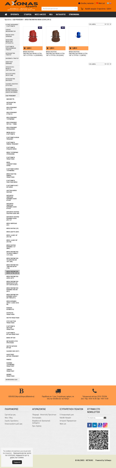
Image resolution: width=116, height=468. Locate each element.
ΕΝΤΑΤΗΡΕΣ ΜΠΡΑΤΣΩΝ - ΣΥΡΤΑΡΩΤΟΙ (9, 41)
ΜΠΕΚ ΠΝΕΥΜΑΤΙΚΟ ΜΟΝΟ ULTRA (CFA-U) (38, 20)
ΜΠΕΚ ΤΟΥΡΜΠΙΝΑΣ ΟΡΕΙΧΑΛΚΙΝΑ (12, 153)
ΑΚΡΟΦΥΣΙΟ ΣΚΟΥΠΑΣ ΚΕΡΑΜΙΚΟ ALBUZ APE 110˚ (12, 218)
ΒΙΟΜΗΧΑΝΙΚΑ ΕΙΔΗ (11, 379)
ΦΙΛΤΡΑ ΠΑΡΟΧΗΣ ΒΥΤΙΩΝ (11, 347)
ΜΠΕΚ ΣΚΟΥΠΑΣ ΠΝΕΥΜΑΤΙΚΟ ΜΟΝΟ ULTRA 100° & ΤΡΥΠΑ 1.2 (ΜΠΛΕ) (78, 53)
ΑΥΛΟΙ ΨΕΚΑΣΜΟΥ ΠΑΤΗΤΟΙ (11, 108)
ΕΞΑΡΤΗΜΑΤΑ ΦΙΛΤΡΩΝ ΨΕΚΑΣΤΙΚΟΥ (10, 327)
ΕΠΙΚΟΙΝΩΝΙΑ (74, 14)
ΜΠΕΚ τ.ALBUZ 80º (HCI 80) (12, 241)
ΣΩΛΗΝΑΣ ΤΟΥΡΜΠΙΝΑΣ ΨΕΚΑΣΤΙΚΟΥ (10, 364)
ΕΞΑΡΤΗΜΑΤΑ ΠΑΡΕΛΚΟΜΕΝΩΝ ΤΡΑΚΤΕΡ (11, 48)
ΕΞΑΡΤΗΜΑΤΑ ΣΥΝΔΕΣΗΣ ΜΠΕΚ (11, 148)
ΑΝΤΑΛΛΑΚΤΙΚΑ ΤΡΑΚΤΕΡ (10, 54)
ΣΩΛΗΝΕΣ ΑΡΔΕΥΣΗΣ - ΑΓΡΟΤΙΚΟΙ (12, 84)
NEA (51, 14)
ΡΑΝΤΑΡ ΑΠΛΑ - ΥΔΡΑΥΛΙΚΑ (10, 35)
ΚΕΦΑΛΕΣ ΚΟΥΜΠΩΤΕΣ (10, 308)
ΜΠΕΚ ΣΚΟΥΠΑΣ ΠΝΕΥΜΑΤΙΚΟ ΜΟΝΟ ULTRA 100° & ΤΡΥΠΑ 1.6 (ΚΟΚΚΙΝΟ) (33, 53)
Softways (108, 460)
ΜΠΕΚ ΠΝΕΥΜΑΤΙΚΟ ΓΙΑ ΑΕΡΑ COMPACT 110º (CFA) (12, 253)
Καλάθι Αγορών (65, 418)
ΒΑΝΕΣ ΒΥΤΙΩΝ (10, 338)
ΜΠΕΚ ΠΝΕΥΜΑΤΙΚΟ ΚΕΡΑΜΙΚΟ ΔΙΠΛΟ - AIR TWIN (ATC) (12, 296)
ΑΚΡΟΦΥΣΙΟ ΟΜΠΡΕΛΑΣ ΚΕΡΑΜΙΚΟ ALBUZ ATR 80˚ (11, 198)
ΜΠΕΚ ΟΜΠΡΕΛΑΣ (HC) (11, 224)
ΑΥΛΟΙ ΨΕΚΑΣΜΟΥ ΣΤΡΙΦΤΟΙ (11, 113)
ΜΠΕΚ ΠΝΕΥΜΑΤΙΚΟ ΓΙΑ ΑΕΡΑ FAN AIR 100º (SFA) (12, 260)
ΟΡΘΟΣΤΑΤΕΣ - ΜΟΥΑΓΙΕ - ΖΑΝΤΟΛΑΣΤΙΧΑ (10, 68)
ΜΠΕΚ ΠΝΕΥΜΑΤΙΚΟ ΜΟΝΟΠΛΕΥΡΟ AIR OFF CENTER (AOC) (12, 283)
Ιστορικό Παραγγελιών (68, 421)
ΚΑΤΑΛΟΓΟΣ (61, 14)
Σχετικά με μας (10, 415)
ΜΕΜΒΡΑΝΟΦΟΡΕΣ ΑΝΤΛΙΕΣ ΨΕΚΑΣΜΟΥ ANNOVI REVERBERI (12, 90)
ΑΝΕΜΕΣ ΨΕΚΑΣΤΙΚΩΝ (10, 375)
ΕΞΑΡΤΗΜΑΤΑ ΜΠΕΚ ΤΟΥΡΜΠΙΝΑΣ (12, 169)
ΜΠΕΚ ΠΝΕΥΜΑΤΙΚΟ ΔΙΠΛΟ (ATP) (12, 277)
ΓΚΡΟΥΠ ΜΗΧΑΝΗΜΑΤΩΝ (11, 30)
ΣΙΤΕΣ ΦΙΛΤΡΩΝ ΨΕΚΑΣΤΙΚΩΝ (11, 322)
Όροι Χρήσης (37, 426)
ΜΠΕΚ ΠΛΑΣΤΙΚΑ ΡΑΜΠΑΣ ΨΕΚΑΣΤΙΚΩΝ (11, 175)
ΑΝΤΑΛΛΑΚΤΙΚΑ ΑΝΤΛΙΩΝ (11, 103)
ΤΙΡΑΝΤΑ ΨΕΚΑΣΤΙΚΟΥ (10, 370)
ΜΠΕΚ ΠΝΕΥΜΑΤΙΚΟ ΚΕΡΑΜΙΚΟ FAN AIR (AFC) (12, 289)
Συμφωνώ (17, 462)
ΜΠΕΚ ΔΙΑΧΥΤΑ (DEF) (12, 232)
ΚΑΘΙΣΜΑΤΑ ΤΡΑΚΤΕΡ (12, 58)
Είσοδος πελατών (86, 3)
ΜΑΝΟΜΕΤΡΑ (10, 99)
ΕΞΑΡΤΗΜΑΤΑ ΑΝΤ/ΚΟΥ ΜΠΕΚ (12, 186)
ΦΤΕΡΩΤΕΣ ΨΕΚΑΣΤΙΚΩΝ (10, 313)
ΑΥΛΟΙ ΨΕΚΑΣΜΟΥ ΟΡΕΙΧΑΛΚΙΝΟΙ (11, 128)
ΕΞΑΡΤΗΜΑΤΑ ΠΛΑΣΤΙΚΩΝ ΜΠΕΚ (11, 181)
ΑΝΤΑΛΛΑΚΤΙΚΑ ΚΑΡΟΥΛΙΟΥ (10, 79)
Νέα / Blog (8, 418)
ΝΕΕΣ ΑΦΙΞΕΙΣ (40, 14)
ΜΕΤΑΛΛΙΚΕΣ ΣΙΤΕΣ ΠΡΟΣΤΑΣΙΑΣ (12, 342)
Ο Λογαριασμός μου (67, 415)
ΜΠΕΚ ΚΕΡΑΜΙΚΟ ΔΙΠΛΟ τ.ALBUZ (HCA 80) (12, 302)
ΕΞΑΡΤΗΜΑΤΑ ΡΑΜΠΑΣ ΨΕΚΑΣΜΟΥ (12, 143)
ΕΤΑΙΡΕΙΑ (27, 14)
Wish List (100, 3)
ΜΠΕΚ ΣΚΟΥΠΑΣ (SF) (12, 228)
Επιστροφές (36, 418)
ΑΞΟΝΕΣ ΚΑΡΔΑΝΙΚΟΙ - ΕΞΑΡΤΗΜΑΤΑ (12, 25)
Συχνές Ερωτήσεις (11, 421)
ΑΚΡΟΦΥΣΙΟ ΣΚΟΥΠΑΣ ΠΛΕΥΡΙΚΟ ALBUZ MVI (12, 212)
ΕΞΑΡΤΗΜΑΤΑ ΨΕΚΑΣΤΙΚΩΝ (10, 158)
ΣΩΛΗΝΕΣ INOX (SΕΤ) (12, 351)
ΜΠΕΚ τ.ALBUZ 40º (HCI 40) (12, 236)
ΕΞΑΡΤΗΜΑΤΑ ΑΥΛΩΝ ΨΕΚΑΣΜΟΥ (12, 138)
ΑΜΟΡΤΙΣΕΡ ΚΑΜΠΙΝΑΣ (9, 62)
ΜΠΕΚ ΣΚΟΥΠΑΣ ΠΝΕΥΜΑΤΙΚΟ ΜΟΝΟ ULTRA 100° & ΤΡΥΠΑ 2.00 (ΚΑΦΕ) (55, 53)
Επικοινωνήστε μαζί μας (13, 424)
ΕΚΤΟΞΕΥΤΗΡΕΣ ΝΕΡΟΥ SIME (10, 74)
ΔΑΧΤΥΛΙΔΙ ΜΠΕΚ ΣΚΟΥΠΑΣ (11, 191)
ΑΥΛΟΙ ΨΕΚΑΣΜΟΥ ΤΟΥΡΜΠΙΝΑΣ (11, 118)
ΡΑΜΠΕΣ (8, 359)
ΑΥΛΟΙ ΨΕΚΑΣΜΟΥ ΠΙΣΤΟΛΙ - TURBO (11, 123)
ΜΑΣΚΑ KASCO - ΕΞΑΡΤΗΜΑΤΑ (11, 133)
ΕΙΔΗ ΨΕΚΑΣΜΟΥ (18, 20)
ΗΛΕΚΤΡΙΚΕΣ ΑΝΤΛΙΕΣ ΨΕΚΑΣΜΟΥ (12, 355)
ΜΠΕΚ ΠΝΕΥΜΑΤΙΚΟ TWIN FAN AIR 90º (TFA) (12, 266)
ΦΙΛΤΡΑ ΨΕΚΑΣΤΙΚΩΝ (12, 318)
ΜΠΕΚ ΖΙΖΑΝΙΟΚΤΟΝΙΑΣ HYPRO (11, 164)
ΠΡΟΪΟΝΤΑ (15, 14)
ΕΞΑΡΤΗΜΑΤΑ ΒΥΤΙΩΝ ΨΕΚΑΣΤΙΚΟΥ (12, 333)
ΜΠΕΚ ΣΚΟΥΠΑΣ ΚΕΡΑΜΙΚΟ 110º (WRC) (11, 246)
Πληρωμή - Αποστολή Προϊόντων (44, 415)
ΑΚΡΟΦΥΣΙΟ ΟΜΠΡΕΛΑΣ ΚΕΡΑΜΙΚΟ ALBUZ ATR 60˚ (11, 206)
